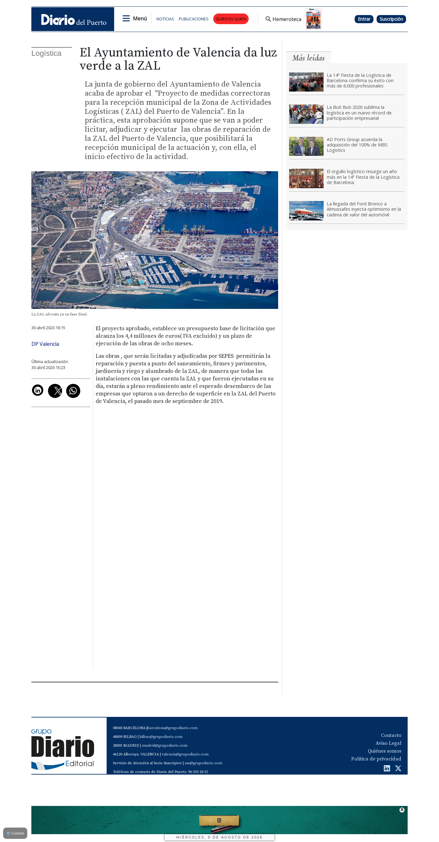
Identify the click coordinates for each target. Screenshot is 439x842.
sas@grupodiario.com (203, 763)
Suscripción (391, 19)
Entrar (364, 19)
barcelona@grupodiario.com (172, 728)
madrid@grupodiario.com (165, 745)
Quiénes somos (384, 751)
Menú (140, 18)
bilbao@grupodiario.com (161, 736)
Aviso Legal (388, 743)
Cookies (15, 833)
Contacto (391, 735)
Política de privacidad (376, 759)
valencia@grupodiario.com (185, 754)
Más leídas (308, 58)
